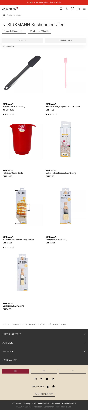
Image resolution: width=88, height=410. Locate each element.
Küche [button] (43, 324)
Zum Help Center (44, 394)
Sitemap (26, 403)
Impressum (16, 403)
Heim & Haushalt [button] (29, 324)
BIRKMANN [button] (14, 324)
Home (4, 324)
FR (44, 371)
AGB (34, 403)
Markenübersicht (69, 403)
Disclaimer (55, 403)
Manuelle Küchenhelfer (14, 31)
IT (73, 371)
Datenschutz (43, 403)
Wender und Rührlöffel (39, 31)
